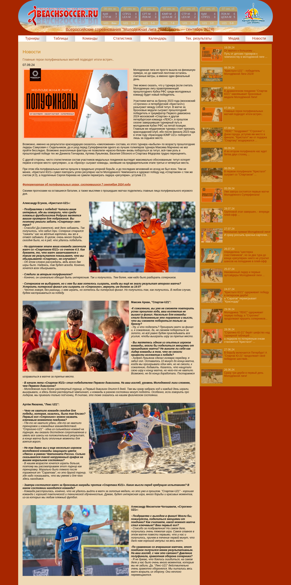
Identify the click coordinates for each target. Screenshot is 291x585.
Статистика (122, 38)
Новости (259, 38)
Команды (89, 38)
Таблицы (61, 38)
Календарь (158, 38)
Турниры (32, 38)
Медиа (233, 38)
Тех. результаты (199, 38)
